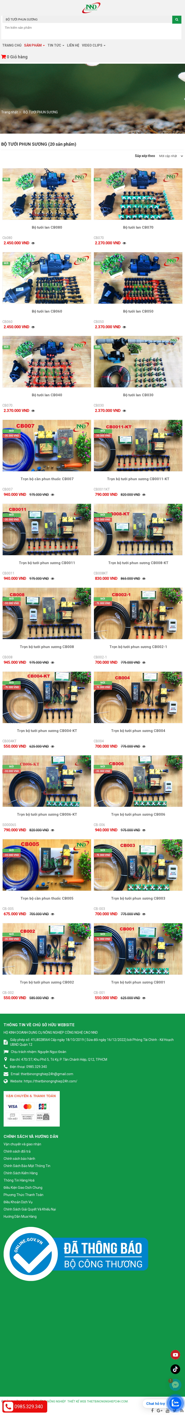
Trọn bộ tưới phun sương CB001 (138, 982)
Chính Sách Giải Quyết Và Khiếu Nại (30, 1209)
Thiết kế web (76, 1401)
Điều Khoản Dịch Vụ (18, 1202)
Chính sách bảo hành (19, 1159)
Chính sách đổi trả (17, 1151)
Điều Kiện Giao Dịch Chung (23, 1187)
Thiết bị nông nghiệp (50, 1401)
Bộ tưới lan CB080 (47, 227)
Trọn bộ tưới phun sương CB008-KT (138, 563)
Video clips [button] (94, 46)
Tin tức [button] (55, 46)
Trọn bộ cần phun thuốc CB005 (46, 898)
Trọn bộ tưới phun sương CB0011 (47, 563)
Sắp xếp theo (145, 156)
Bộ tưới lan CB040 (47, 395)
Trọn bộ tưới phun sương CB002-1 (138, 647)
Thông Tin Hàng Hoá (19, 1180)
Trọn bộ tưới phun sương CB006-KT (47, 814)
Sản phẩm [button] (34, 46)
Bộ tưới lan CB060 (47, 311)
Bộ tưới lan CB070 (138, 227)
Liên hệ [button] (73, 45)
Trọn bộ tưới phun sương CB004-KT (47, 731)
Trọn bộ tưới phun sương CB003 (138, 898)
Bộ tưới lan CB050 (138, 311)
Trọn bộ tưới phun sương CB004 (138, 731)
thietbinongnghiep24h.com (107, 1401)
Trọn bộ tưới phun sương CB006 (138, 814)
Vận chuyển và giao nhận (22, 1144)
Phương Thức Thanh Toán (23, 1195)
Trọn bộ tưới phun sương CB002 (47, 982)
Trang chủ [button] (11, 45)
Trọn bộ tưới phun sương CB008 (47, 647)
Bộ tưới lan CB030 (138, 395)
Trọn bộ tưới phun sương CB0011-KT (138, 479)
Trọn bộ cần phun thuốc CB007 (46, 479)
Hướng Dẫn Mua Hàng (20, 1216)
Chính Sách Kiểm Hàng (21, 1173)
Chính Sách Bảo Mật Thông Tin (27, 1166)
